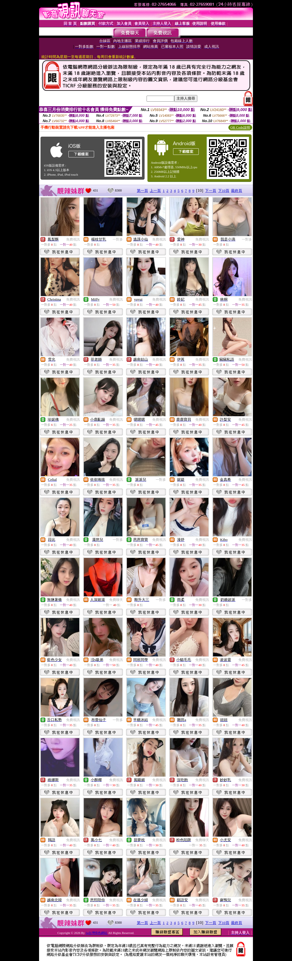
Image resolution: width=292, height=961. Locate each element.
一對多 (118, 239)
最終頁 (236, 190)
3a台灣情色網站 (97, 933)
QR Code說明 (240, 128)
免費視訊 (73, 239)
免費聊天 (116, 600)
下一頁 (210, 190)
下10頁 (223, 190)
